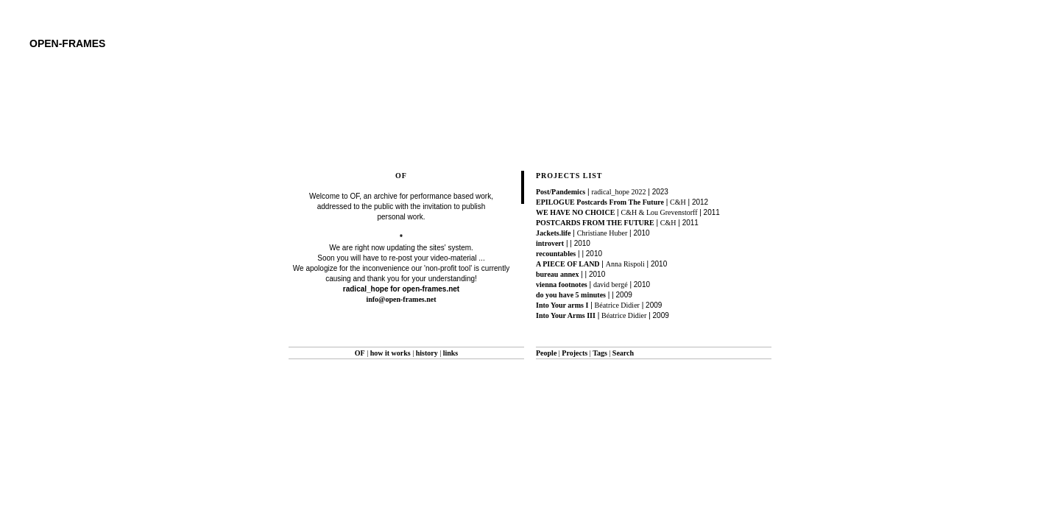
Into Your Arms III (566, 315)
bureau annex (557, 274)
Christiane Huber (602, 233)
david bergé (610, 284)
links (451, 353)
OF (360, 353)
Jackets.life (553, 233)
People (546, 353)
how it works (390, 353)
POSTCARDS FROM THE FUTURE (595, 223)
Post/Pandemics (560, 192)
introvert (550, 243)
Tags (600, 353)
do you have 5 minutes (571, 295)
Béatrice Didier (617, 305)
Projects (574, 353)
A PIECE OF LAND (568, 264)
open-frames (67, 43)
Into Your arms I (562, 305)
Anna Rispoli (625, 264)
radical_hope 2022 (618, 192)
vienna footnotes (561, 284)
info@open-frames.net (401, 299)
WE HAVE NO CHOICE (575, 212)
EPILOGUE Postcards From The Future (600, 202)
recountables (556, 254)
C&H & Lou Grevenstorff (659, 212)
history (427, 353)
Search (623, 353)
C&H (678, 202)
